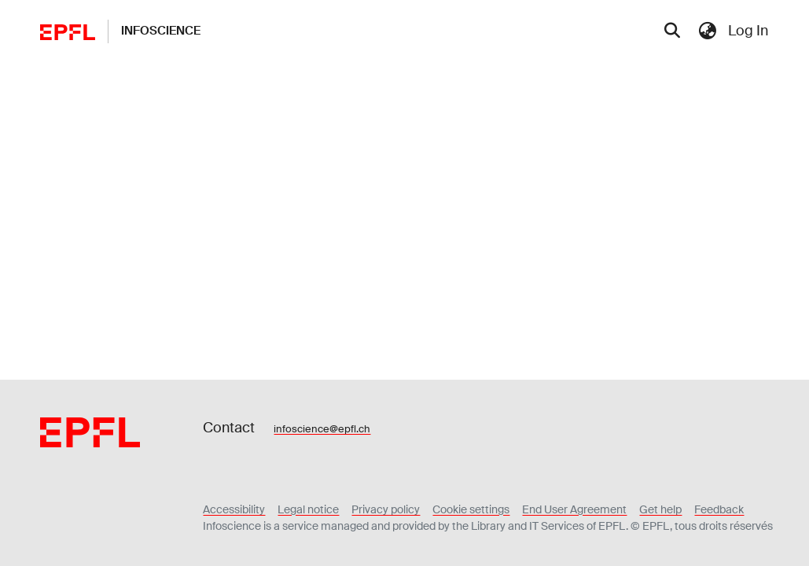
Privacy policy (385, 509)
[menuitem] (707, 30)
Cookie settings (470, 509)
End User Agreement (574, 509)
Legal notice (308, 509)
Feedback (719, 509)
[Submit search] (672, 31)
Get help (660, 509)
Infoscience (160, 31)
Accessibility (234, 509)
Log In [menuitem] (748, 30)
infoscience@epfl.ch (322, 429)
